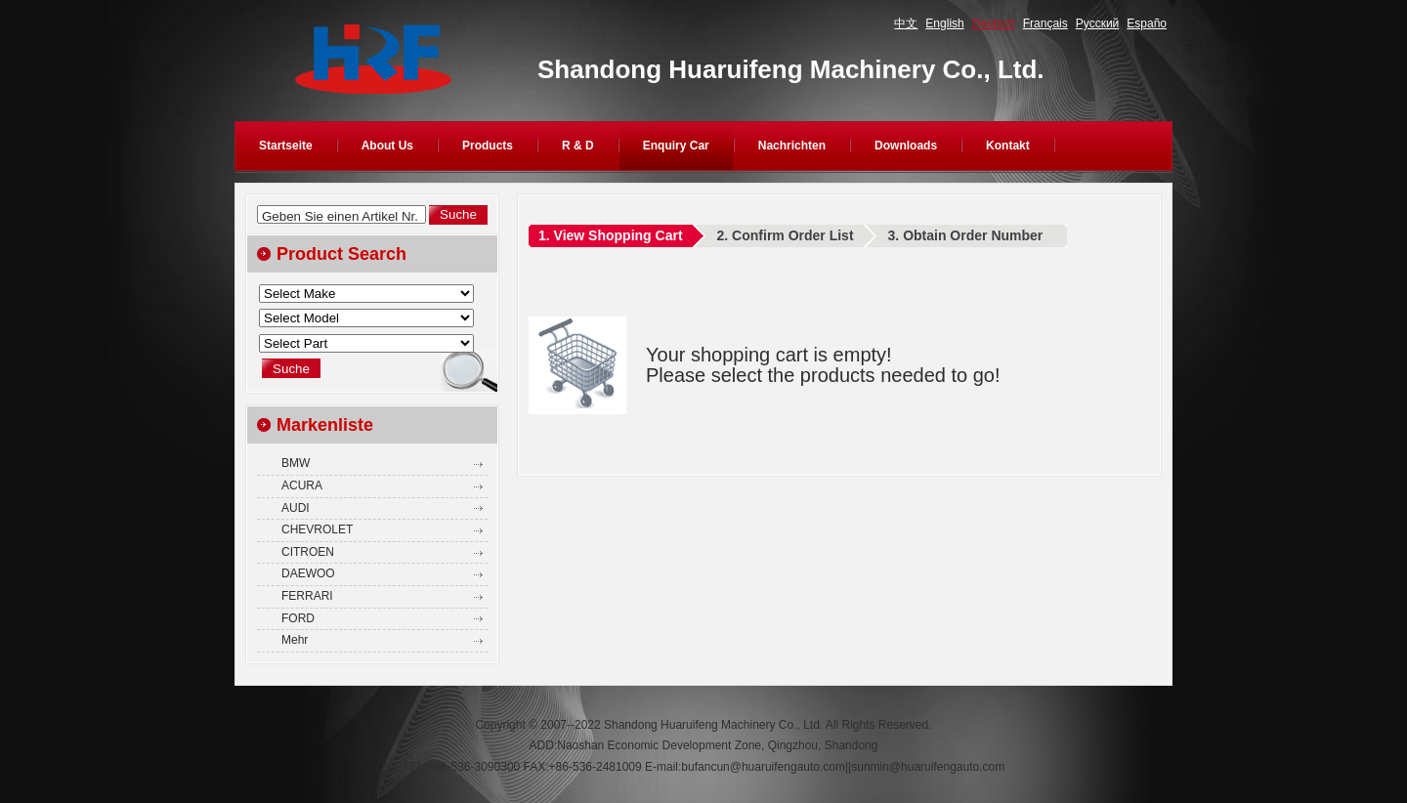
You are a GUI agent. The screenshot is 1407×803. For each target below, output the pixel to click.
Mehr (294, 640)
